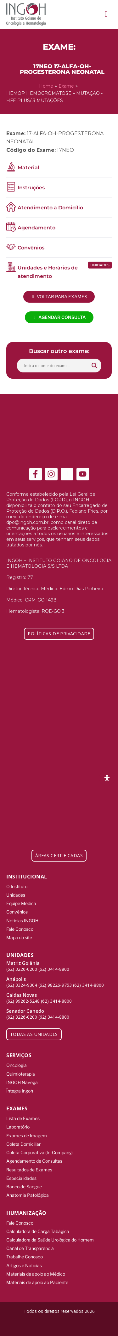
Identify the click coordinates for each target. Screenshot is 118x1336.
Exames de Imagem (26, 1135)
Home (46, 86)
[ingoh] (26, 14)
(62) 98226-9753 (55, 985)
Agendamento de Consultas (34, 1161)
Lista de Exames (23, 1118)
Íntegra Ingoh (19, 1090)
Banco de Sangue (24, 1186)
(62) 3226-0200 (21, 969)
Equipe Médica (21, 903)
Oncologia (16, 1065)
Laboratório (18, 1126)
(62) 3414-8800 (53, 969)
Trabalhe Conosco (24, 1256)
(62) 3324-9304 (21, 985)
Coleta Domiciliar (23, 1144)
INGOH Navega (22, 1082)
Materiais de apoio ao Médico (35, 1274)
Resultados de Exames (29, 1169)
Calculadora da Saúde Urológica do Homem (50, 1239)
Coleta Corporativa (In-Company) (39, 1152)
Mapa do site (19, 937)
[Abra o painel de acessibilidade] (107, 778)
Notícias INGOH (22, 920)
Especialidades (21, 1178)
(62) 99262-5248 (23, 1001)
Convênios (17, 911)
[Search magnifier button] (94, 365)
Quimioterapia (20, 1074)
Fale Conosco (19, 929)
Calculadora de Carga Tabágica (37, 1231)
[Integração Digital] (59, 1324)
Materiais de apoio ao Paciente (37, 1282)
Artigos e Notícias (24, 1265)
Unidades (15, 895)
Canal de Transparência (30, 1248)
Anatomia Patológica (27, 1195)
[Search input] (56, 365)
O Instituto (16, 886)
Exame (66, 86)
